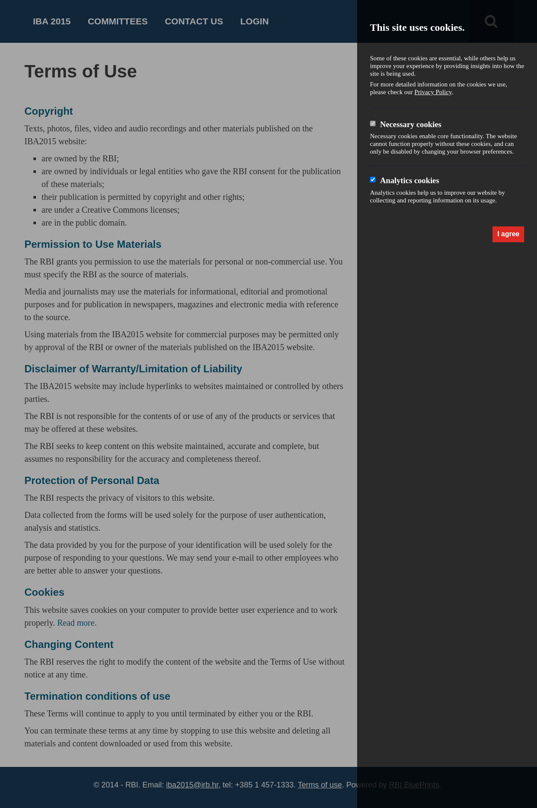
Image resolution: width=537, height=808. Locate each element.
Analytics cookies (409, 180)
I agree (508, 234)
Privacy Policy (433, 92)
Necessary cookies (410, 124)
